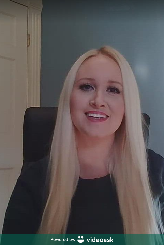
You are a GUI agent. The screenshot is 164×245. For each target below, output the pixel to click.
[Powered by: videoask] (82, 239)
